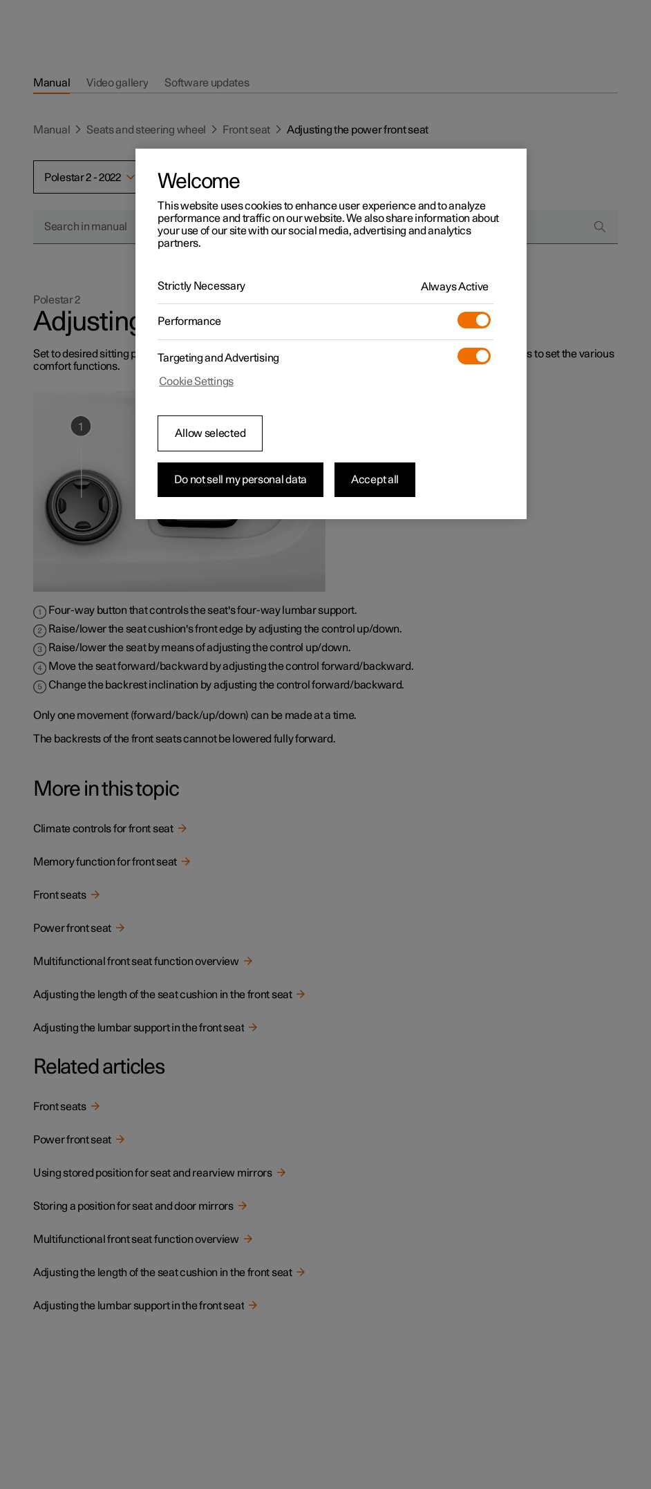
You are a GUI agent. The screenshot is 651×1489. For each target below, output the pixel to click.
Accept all (375, 479)
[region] (330, 334)
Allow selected (210, 433)
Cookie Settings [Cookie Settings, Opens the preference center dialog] (196, 381)
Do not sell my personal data (240, 479)
